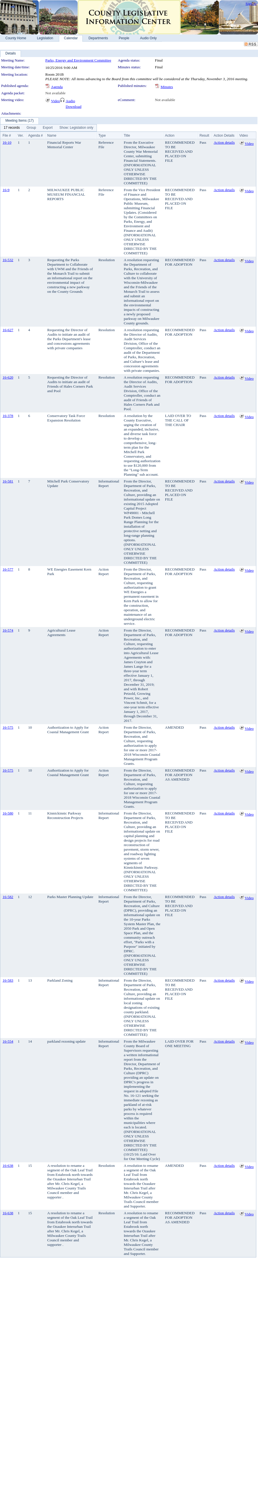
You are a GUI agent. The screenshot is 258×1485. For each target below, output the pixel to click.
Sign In (251, 3)
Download (74, 106)
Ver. (21, 135)
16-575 (8, 727)
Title (127, 135)
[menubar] (48, 128)
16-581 (8, 481)
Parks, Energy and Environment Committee (78, 60)
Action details (224, 142)
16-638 (8, 1165)
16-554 (8, 1041)
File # (7, 135)
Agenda (57, 87)
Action (169, 135)
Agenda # (35, 135)
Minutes (167, 87)
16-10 (7, 142)
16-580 (8, 813)
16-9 (6, 190)
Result (204, 135)
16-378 (8, 416)
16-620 (8, 377)
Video (55, 101)
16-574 (8, 630)
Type (102, 135)
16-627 (8, 330)
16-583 (8, 980)
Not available (55, 93)
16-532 (8, 260)
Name (51, 135)
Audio (70, 101)
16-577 (8, 569)
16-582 (8, 897)
